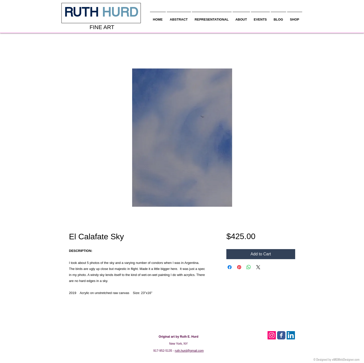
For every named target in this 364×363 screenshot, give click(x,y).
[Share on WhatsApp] (249, 267)
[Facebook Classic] (281, 335)
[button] (241, 17)
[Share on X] (258, 267)
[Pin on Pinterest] (239, 267)
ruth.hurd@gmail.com (189, 350)
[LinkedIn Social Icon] (291, 335)
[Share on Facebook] (230, 267)
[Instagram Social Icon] (272, 335)
